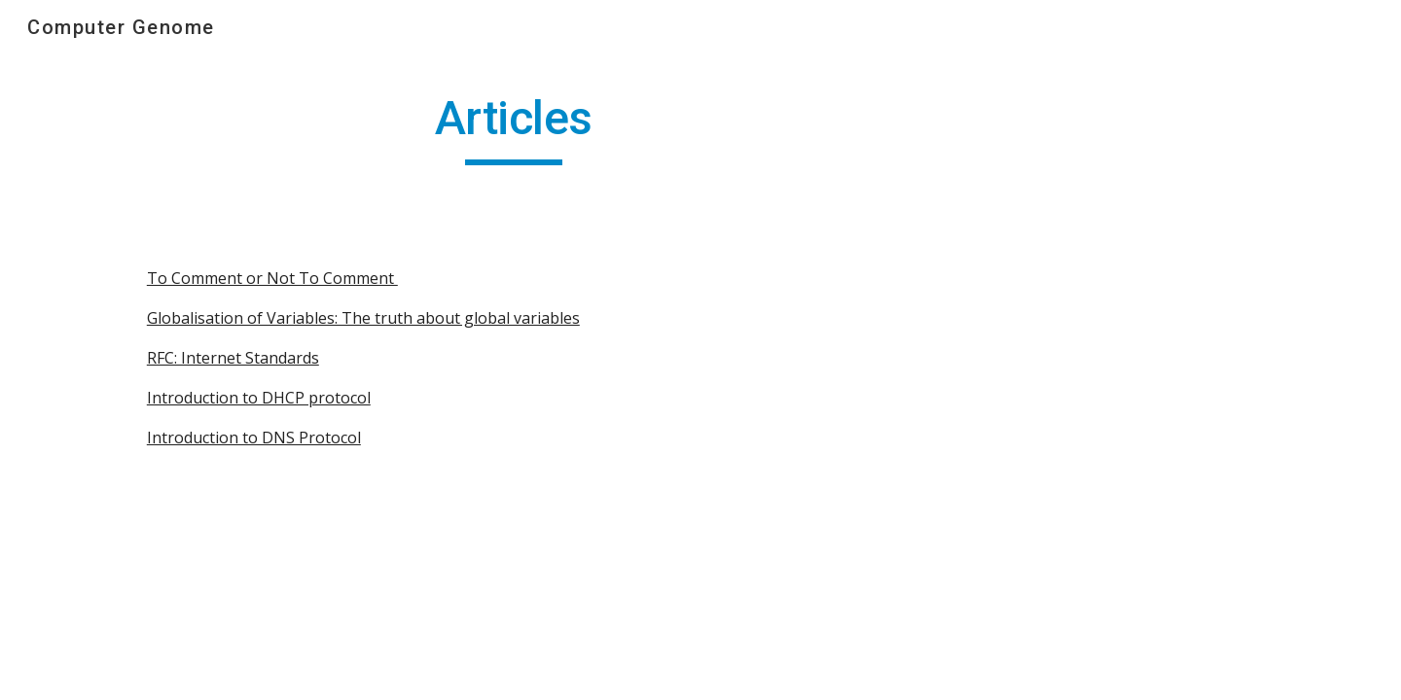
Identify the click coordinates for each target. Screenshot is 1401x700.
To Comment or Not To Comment (272, 278)
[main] (513, 127)
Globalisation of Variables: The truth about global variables (363, 318)
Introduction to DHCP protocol (259, 397)
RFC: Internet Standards (233, 357)
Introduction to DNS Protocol (254, 437)
